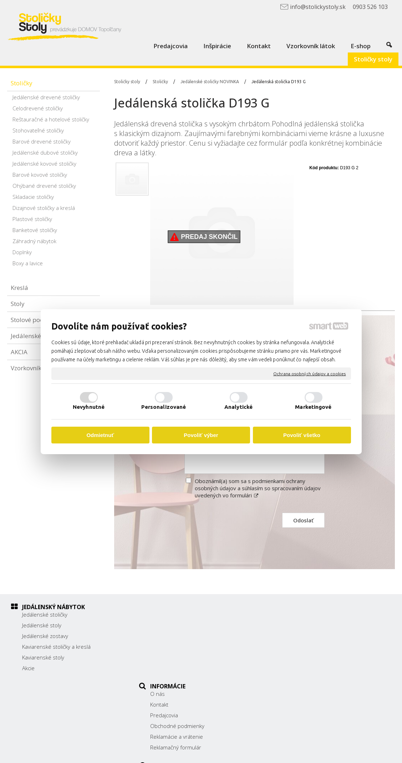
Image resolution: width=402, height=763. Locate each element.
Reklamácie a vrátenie (180, 657)
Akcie (28, 668)
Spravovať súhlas (340, 752)
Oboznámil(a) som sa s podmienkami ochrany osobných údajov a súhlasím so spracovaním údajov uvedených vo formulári (258, 488)
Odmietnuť (100, 435)
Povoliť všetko (301, 435)
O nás (161, 614)
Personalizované (163, 407)
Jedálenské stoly (41, 625)
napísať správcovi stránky (218, 752)
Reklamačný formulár (179, 668)
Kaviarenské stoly (43, 657)
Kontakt (163, 625)
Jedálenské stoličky (44, 614)
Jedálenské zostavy (45, 635)
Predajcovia (168, 635)
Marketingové (313, 407)
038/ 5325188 (301, 645)
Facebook (295, 671)
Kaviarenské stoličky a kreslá (56, 646)
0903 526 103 (300, 653)
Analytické (238, 407)
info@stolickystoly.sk (308, 661)
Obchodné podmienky (181, 646)
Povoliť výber (201, 435)
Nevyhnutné (89, 407)
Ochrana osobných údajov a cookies (309, 373)
